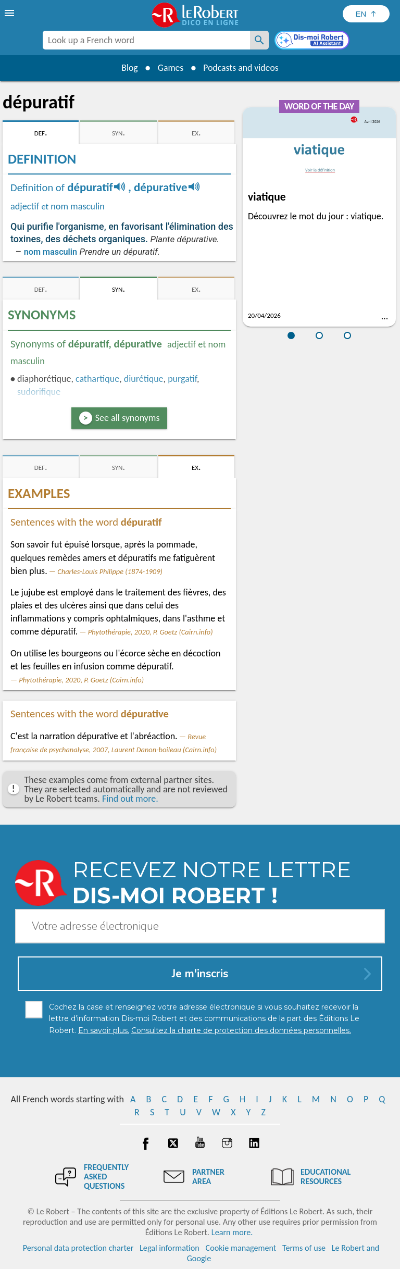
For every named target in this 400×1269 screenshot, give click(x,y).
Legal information (169, 1248)
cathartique (97, 378)
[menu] (10, 13)
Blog (128, 67)
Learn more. (232, 1232)
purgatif (182, 378)
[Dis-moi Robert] (313, 41)
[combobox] (146, 40)
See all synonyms (127, 418)
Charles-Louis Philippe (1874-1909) (109, 571)
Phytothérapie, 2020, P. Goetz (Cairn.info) (150, 632)
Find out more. (130, 798)
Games (170, 67)
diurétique (144, 378)
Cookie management (241, 1248)
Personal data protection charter (78, 1248)
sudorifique (38, 391)
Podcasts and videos (242, 67)
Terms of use (304, 1248)
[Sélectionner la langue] (366, 13)
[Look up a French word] (259, 40)
